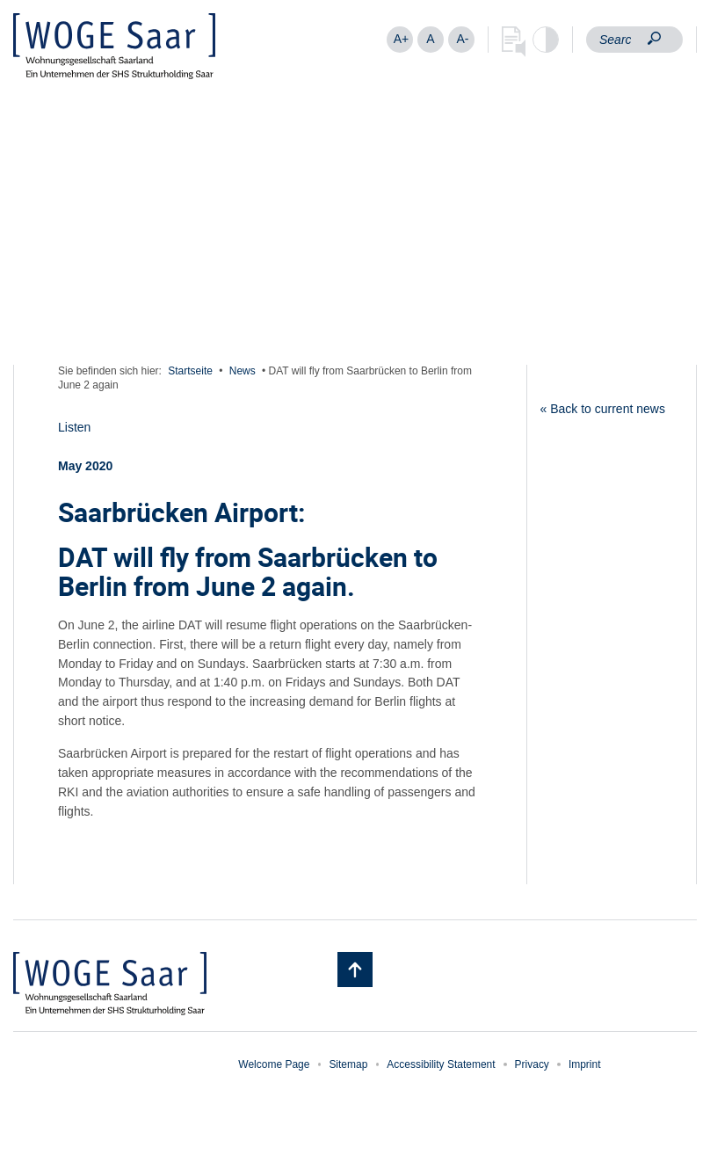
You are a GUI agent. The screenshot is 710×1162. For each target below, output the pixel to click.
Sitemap (348, 1064)
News (242, 371)
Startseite (190, 371)
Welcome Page (273, 1064)
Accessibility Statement (441, 1064)
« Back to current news (602, 409)
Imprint (585, 1064)
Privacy (532, 1064)
